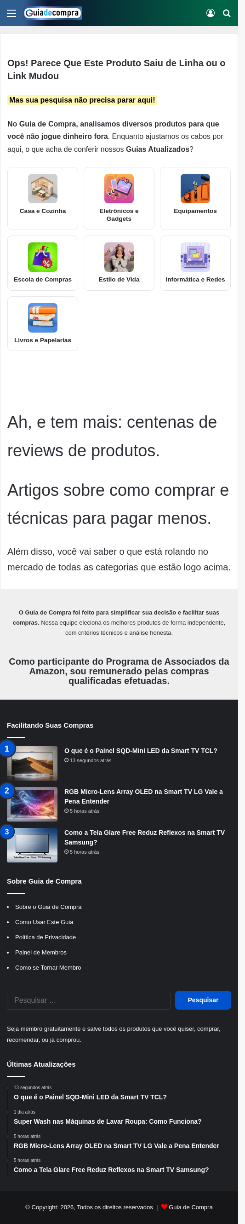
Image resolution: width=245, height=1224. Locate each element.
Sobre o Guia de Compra (48, 906)
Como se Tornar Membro (48, 967)
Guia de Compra (190, 1207)
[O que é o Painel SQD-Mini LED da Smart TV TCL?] (32, 763)
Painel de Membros (41, 952)
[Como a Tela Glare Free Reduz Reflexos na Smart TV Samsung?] (32, 845)
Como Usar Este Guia (44, 922)
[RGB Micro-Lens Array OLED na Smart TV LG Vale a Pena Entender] (32, 804)
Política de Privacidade (45, 937)
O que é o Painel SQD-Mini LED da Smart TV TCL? (140, 750)
